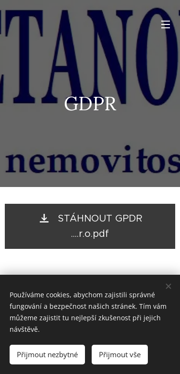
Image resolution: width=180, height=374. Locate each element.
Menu (165, 24)
